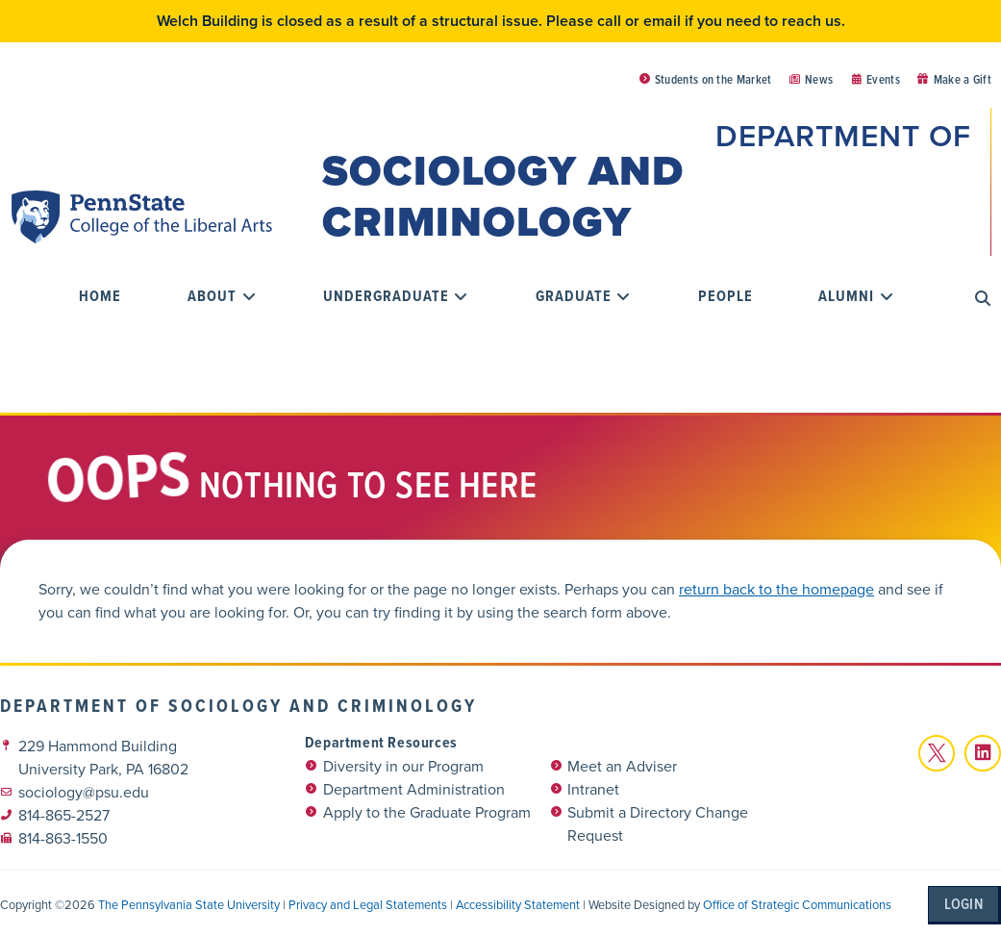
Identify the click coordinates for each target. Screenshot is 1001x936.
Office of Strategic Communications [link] (797, 901)
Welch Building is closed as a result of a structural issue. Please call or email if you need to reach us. (501, 21)
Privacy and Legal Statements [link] (367, 901)
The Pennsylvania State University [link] (189, 901)
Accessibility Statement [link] (518, 901)
